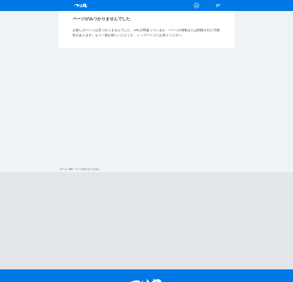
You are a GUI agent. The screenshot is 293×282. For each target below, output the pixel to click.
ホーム (63, 169)
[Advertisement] (146, 221)
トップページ (146, 35)
